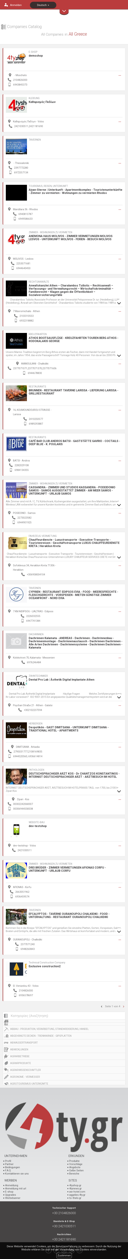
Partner (9, 1164)
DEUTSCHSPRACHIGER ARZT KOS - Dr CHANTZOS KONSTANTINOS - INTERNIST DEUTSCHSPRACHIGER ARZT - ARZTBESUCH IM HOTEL (74, 775)
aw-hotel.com (77, 1191)
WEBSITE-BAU (37, 822)
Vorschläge (75, 1164)
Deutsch (43, 5)
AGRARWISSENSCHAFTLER (25, 1070)
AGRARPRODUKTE (20, 1063)
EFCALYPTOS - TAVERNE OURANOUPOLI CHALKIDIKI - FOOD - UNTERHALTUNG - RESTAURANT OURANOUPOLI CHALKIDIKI (69, 915)
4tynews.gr (75, 1188)
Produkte (74, 1161)
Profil (8, 1161)
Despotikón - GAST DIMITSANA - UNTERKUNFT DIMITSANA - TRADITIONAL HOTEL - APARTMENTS (69, 729)
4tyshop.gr (75, 1185)
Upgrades (10, 1194)
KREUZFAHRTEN (38, 334)
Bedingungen (12, 1167)
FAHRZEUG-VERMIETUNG (43, 536)
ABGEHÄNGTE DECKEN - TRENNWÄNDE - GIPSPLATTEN (40, 1035)
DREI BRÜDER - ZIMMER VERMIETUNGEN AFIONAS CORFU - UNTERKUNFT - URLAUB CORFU (67, 869)
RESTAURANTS (37, 386)
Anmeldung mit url (15, 1188)
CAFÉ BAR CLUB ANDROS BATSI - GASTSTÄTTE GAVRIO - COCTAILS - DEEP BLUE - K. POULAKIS (74, 442)
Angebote (74, 1167)
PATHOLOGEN (36, 770)
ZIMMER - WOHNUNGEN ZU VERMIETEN (50, 232)
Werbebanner (12, 1198)
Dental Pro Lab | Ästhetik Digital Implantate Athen (61, 679)
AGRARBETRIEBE (20, 1056)
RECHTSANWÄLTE (39, 282)
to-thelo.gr (75, 1198)
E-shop (9, 1191)
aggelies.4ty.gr (77, 1194)
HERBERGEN (35, 723)
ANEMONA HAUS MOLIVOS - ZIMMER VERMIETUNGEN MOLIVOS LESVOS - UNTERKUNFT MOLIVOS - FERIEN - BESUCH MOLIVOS (71, 237)
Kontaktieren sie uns (17, 1173)
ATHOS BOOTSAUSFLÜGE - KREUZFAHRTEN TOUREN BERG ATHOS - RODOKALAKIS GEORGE (73, 339)
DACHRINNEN (36, 634)
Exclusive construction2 (45, 966)
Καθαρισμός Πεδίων (42, 102)
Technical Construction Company (47, 962)
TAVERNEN (35, 140)
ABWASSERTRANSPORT (24, 1042)
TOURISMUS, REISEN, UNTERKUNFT (48, 186)
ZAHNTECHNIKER (38, 676)
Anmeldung (11, 1185)
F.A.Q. (8, 1170)
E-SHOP (33, 52)
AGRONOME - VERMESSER (25, 1076)
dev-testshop (38, 826)
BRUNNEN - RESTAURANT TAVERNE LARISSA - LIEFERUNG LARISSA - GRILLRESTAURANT (73, 392)
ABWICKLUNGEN (19, 1049)
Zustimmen (64, 1255)
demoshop (36, 55)
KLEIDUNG (34, 98)
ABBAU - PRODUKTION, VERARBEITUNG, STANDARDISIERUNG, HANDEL (49, 1029)
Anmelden (16, 5)
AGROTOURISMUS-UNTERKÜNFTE (29, 1083)
